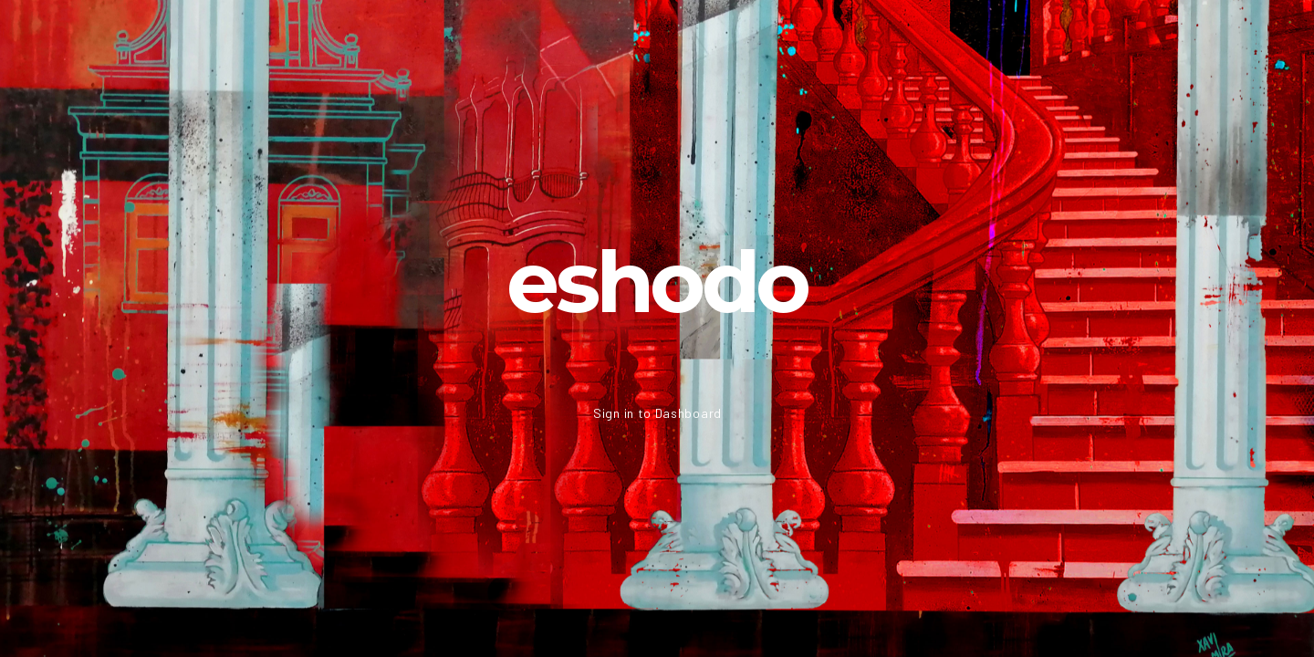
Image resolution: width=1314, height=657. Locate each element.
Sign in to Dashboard (657, 413)
